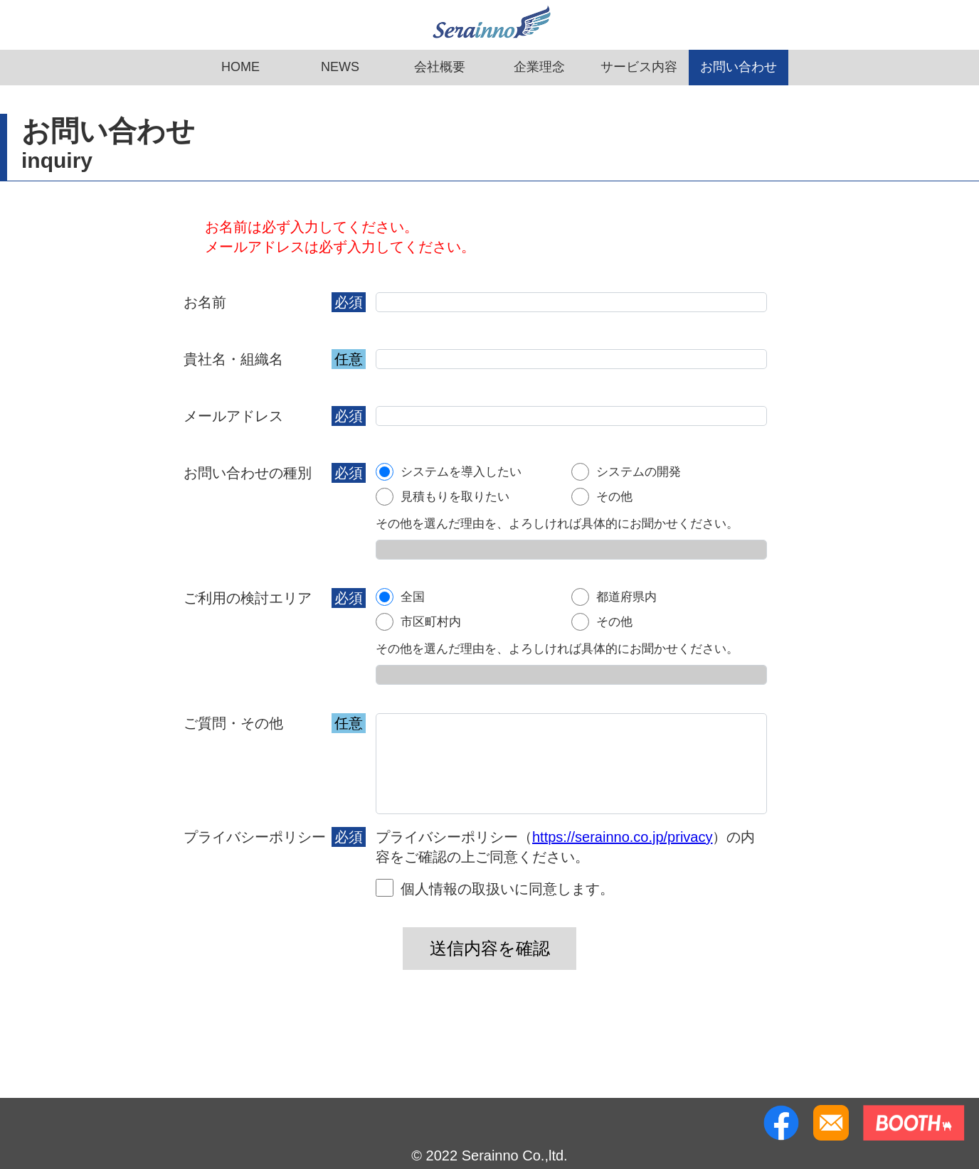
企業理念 (539, 67)
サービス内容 (638, 67)
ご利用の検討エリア (248, 598)
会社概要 (439, 67)
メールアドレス (233, 416)
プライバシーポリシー (255, 837)
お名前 (205, 302)
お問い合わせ (738, 67)
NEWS (340, 67)
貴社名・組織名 (233, 359)
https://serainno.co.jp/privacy (622, 837)
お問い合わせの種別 (248, 473)
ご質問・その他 (233, 723)
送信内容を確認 (490, 948)
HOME (240, 67)
